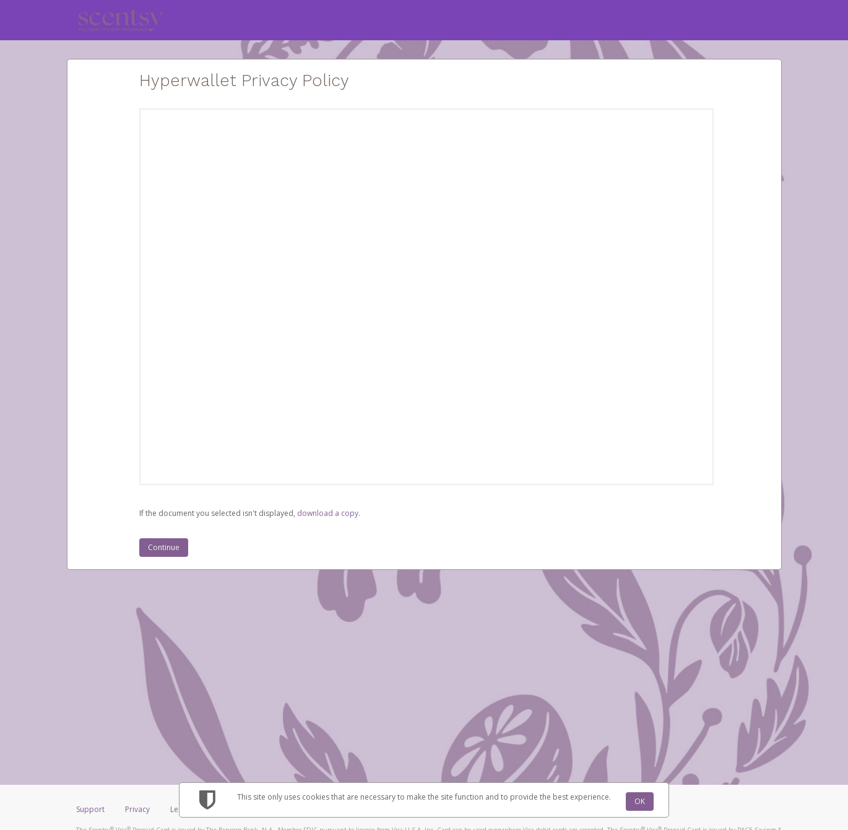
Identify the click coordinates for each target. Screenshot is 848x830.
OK (639, 801)
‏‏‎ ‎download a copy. (327, 513)
